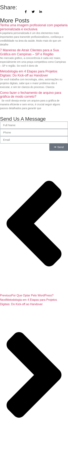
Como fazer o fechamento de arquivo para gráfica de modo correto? (30, 95)
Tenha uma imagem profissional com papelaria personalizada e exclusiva (33, 27)
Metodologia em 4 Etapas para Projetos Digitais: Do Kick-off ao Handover (28, 73)
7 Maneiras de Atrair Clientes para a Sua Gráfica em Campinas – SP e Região (29, 52)
